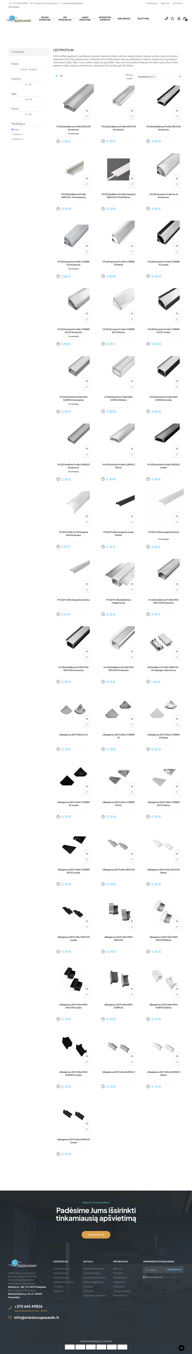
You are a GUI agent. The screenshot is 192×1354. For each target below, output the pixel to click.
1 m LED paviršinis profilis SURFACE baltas (118, 466)
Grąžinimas (118, 1286)
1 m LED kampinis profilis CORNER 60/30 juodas (163, 330)
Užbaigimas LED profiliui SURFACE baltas (163, 1073)
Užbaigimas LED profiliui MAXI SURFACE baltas (163, 1006)
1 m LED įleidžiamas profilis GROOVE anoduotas (73, 128)
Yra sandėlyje (73, 133)
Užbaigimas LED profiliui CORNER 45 (118, 736)
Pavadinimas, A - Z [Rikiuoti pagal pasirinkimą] (159, 76)
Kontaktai (177, 3)
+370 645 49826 (20, 3)
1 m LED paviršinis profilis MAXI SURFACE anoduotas (73, 398)
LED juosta (88, 1291)
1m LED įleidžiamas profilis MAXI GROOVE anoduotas (163, 601)
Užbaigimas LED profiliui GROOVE (118, 869)
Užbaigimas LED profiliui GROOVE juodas (73, 938)
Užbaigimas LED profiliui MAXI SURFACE (118, 1006)
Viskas (16, 129)
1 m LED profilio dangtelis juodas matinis (118, 533)
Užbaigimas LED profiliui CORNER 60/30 (118, 803)
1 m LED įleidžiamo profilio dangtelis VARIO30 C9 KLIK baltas (118, 196)
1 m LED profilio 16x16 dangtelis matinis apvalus (73, 533)
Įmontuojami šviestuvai (94, 1277)
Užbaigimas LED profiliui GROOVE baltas (163, 871)
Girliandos (58, 1286)
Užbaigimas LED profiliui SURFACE (118, 1072)
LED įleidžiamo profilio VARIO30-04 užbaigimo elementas (163, 668)
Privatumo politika (122, 1291)
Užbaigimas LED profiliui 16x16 (73, 734)
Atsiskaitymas (120, 1277)
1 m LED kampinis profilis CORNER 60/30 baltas (118, 330)
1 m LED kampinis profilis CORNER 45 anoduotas (73, 263)
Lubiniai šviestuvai (91, 1273)
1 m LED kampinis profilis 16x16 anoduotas (163, 196)
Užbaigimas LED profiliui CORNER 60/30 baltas (163, 803)
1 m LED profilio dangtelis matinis (163, 532)
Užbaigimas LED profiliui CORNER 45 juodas (73, 803)
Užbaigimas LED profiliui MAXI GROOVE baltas (163, 938)
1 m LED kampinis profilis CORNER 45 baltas (118, 263)
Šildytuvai (58, 1291)
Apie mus (165, 3)
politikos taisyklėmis (171, 1277)
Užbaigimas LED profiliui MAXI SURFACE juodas (73, 1073)
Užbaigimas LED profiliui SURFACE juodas (73, 1141)
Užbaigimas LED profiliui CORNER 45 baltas (163, 736)
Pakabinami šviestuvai (94, 1268)
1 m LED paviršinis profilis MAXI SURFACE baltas (118, 398)
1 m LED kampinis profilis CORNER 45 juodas (163, 263)
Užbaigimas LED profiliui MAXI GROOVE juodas (73, 1006)
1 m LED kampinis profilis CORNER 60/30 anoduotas (73, 330)
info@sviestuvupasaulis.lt (46, 3)
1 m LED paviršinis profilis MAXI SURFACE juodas (163, 398)
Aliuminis (19, 134)
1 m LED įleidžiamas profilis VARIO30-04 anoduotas (73, 196)
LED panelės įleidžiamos (95, 1295)
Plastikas (19, 139)
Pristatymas (152, 3)
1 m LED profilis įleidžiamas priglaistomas (118, 601)
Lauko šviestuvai (61, 1277)
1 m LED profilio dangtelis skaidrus (73, 599)
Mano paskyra (120, 1295)
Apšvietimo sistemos (63, 1282)
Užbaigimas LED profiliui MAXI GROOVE (118, 938)
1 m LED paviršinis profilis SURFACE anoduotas (73, 466)
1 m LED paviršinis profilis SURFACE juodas (163, 466)
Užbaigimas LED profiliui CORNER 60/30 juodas (73, 871)
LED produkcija (60, 1273)
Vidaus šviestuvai (61, 1268)
